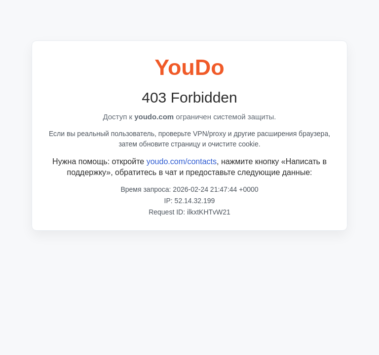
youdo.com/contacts (182, 161)
